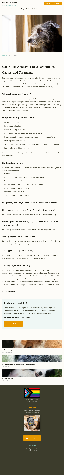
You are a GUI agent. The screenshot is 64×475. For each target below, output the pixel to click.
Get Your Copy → (32, 438)
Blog (22, 9)
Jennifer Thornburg (23, 4)
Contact (34, 9)
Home (4, 9)
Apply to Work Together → (53, 3)
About (10, 9)
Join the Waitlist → (13, 324)
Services (16, 9)
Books (28, 9)
